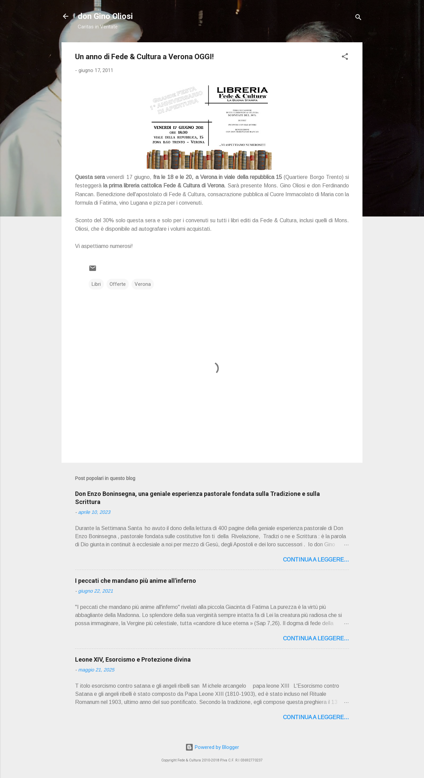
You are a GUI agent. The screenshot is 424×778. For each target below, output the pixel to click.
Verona (143, 284)
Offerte (118, 284)
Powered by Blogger (212, 747)
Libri (96, 284)
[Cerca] (358, 18)
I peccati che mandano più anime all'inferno (135, 580)
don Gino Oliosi (105, 16)
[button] (345, 57)
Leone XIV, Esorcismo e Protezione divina (133, 659)
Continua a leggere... (316, 560)
